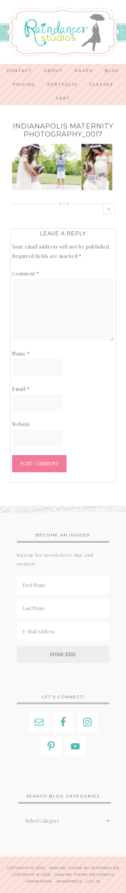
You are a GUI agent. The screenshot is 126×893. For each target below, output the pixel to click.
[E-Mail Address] (63, 631)
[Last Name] (63, 608)
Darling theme (66, 868)
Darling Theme (71, 874)
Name (21, 353)
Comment (25, 273)
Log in (93, 881)
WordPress (69, 881)
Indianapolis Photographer (63, 32)
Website (21, 424)
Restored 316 (105, 868)
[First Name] (63, 585)
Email (21, 389)
